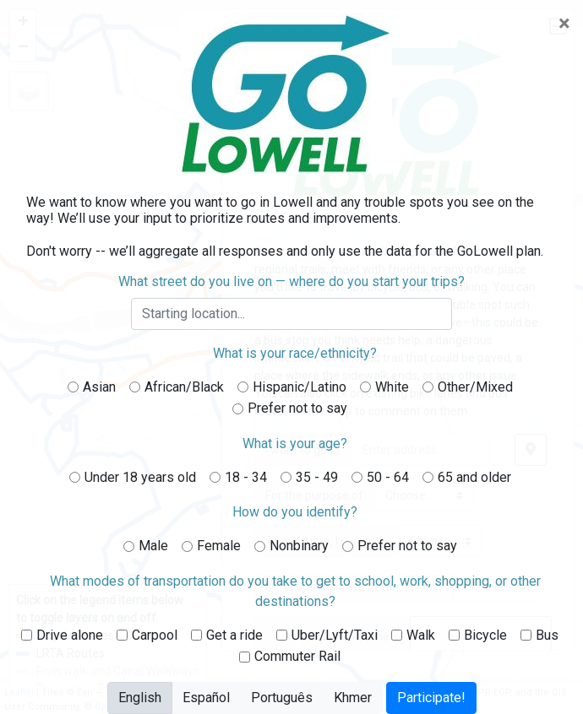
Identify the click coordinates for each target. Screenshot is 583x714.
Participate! (431, 698)
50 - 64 (388, 477)
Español (206, 697)
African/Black (184, 387)
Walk (420, 635)
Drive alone (69, 635)
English (139, 697)
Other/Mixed (475, 387)
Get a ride (234, 635)
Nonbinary (299, 546)
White (392, 387)
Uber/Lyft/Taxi (335, 635)
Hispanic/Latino (299, 387)
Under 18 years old (140, 477)
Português (282, 697)
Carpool (154, 635)
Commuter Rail (297, 656)
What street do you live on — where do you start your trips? (291, 281)
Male (153, 546)
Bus (547, 635)
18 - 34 (246, 477)
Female (219, 546)
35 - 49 (317, 477)
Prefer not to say (297, 408)
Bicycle (485, 635)
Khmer (353, 697)
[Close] (563, 24)
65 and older (474, 477)
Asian (99, 387)
